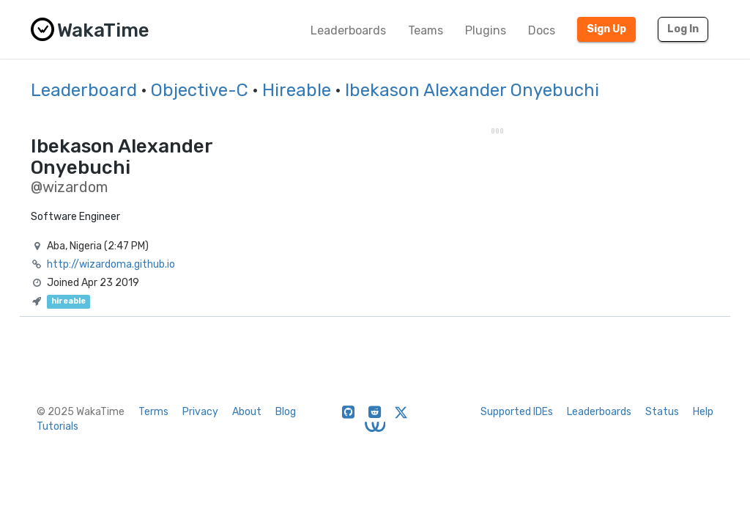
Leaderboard (84, 90)
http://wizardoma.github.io (111, 264)
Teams (425, 30)
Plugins (485, 30)
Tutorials (57, 426)
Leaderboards (348, 30)
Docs (541, 30)
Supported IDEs (516, 412)
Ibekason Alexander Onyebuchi (472, 90)
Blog (285, 412)
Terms (153, 412)
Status (662, 412)
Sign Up (606, 29)
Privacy (200, 412)
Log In (683, 29)
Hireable (296, 90)
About (246, 412)
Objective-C (199, 90)
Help (703, 412)
